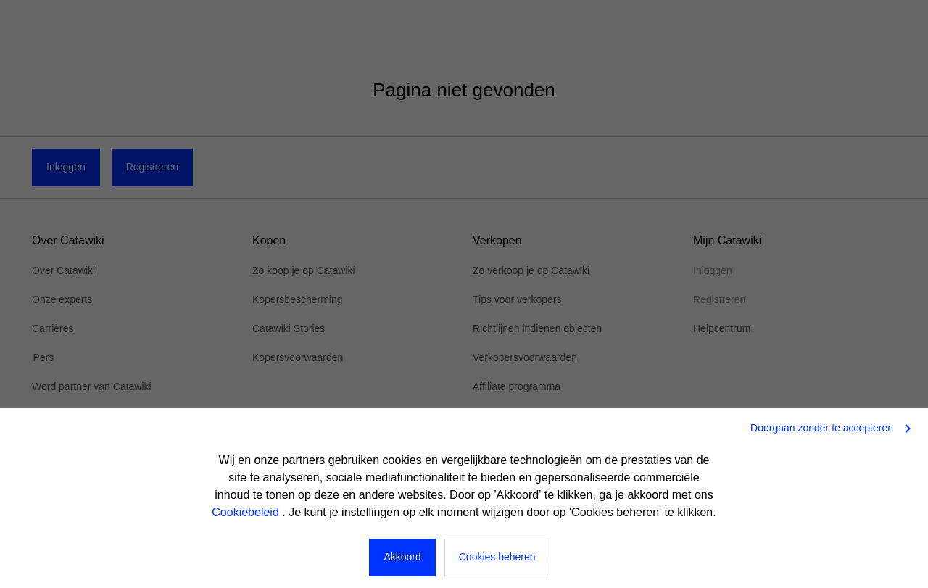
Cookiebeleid (247, 512)
